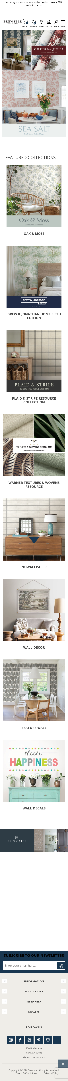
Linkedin (57, 1040)
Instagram (11, 1040)
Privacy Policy (51, 1073)
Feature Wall (34, 728)
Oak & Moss (34, 234)
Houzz (48, 1040)
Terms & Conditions (26, 1073)
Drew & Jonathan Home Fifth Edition (34, 316)
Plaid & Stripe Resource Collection (34, 400)
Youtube (29, 1040)
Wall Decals (34, 808)
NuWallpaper (34, 567)
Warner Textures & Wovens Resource (34, 485)
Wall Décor (34, 648)
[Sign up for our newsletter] (30, 965)
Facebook (20, 1040)
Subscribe (61, 965)
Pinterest (39, 1040)
